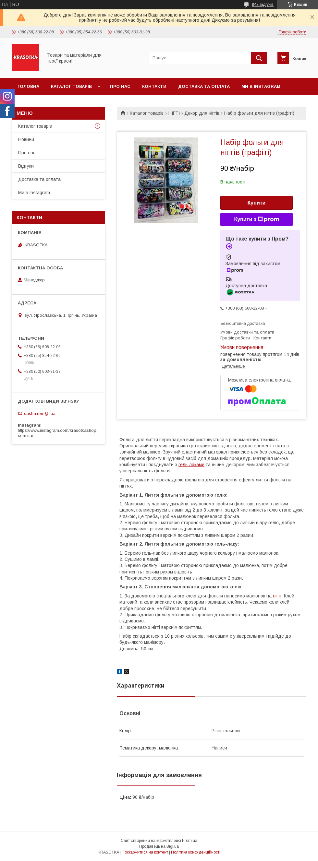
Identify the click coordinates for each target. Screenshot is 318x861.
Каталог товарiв (71, 86)
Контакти (154, 86)
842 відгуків (263, 4)
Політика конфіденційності (195, 852)
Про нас (120, 86)
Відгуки (26, 166)
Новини (26, 139)
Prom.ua (189, 840)
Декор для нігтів (201, 113)
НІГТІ (174, 113)
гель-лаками (191, 464)
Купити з (256, 219)
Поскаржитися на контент (145, 852)
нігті (277, 595)
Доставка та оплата (204, 86)
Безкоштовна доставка (242, 323)
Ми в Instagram (260, 86)
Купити (257, 203)
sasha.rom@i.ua (39, 413)
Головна (28, 86)
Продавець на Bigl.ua (159, 846)
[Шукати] (259, 58)
